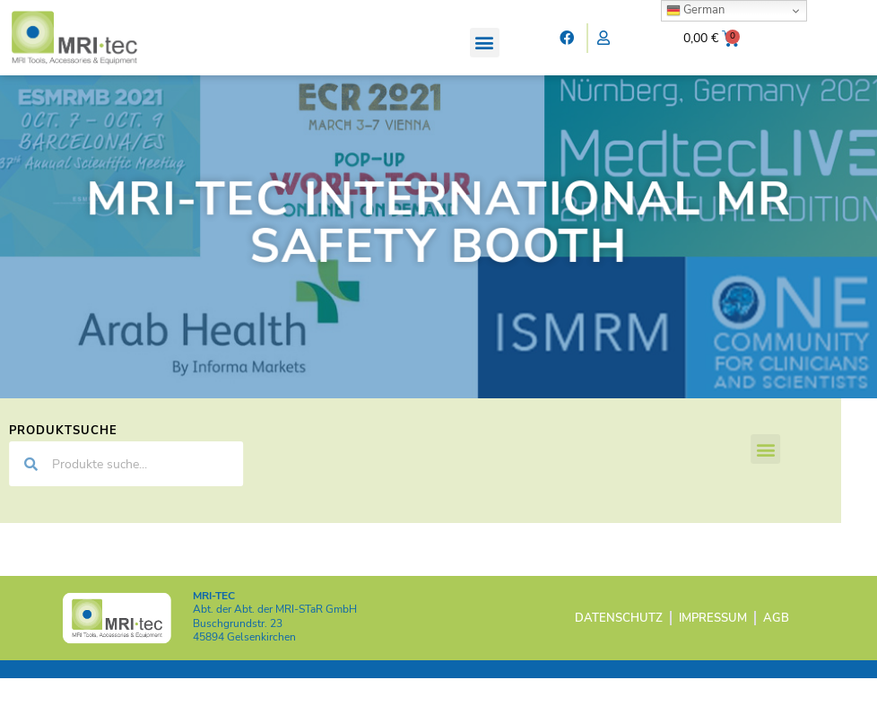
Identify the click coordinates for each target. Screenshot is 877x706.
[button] (484, 42)
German (695, 10)
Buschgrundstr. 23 (237, 651)
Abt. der (275, 638)
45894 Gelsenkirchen (244, 665)
